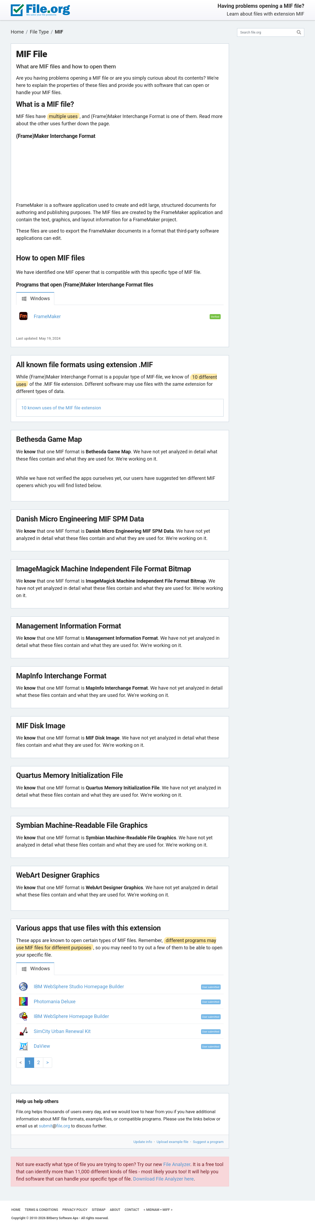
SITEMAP (98, 1210)
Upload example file (172, 1142)
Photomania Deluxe (55, 1001)
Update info (143, 1142)
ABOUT (115, 1210)
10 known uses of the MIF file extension (61, 407)
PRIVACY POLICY (74, 1210)
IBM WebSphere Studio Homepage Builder (79, 986)
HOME (15, 1210)
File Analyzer (176, 1164)
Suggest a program (208, 1142)
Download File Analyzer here (163, 1179)
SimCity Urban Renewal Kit (62, 1031)
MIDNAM (152, 1210)
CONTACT (132, 1210)
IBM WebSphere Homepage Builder (71, 1016)
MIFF (166, 1210)
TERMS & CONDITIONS (41, 1210)
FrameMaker (47, 316)
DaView (42, 1046)
